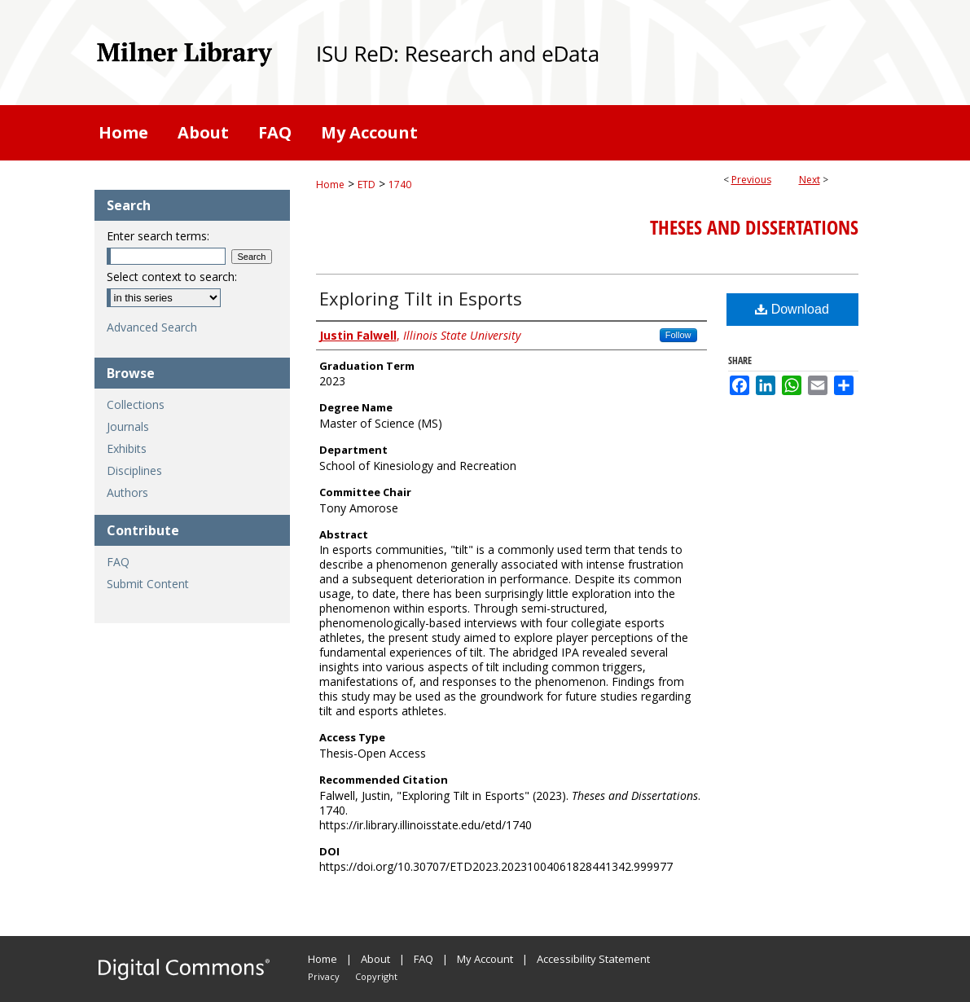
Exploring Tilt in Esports (420, 298)
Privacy (324, 976)
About (375, 958)
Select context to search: (172, 276)
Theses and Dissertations (754, 227)
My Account (485, 958)
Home (330, 184)
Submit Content (148, 583)
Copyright (376, 976)
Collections (136, 404)
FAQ (118, 561)
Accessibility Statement (593, 958)
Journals (128, 426)
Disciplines (134, 470)
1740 (399, 184)
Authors (127, 492)
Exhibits (127, 448)
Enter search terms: (158, 236)
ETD (366, 184)
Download (792, 309)
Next (809, 180)
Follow (678, 335)
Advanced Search (152, 327)
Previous (751, 180)
